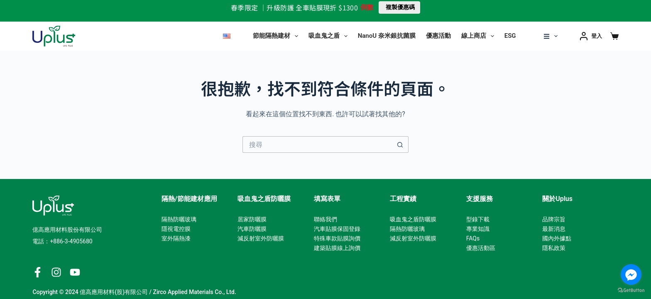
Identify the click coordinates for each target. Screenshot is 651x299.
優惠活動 (438, 35)
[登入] (591, 36)
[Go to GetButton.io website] (631, 290)
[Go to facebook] (631, 274)
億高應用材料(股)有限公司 (114, 292)
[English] (226, 36)
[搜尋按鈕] (400, 144)
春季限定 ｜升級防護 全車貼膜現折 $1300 (294, 7)
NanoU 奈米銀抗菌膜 (387, 35)
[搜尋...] (317, 144)
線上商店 (479, 36)
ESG (510, 35)
